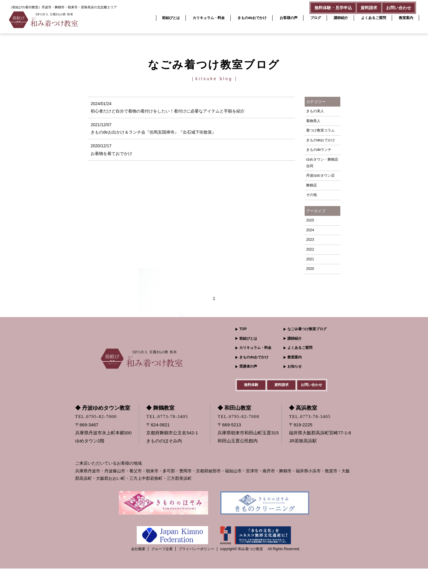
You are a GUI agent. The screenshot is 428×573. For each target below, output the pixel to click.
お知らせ (294, 366)
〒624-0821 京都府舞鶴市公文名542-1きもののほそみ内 (172, 437)
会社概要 (138, 553)
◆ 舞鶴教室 (160, 413)
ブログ (315, 18)
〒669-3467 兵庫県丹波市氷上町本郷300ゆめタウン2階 (103, 437)
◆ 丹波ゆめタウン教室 (102, 413)
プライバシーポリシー (196, 553)
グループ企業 (162, 553)
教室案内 (406, 18)
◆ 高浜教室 (303, 413)
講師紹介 (341, 18)
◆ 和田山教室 (234, 413)
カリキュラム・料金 (209, 18)
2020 (310, 269)
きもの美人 (315, 111)
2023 (310, 240)
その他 (311, 195)
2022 (310, 249)
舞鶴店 (311, 185)
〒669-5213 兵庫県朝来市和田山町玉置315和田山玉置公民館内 (248, 437)
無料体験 (251, 387)
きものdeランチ (318, 150)
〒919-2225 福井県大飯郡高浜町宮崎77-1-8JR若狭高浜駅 (320, 437)
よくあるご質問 (373, 18)
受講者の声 (248, 366)
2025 (310, 220)
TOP (242, 329)
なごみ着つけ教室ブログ (307, 329)
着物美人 (313, 121)
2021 (310, 259)
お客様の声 (289, 18)
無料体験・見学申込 (321, 6)
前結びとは (171, 18)
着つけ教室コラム (320, 130)
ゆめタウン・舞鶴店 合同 (322, 162)
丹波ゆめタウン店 (320, 175)
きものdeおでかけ (252, 18)
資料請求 (362, 6)
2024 (310, 230)
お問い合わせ (396, 6)
